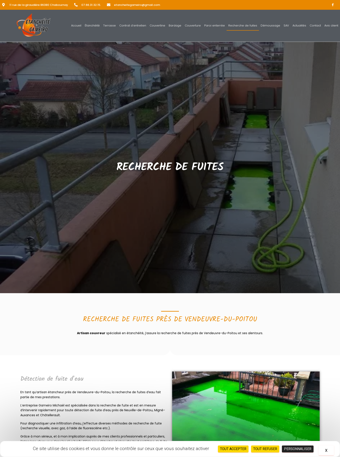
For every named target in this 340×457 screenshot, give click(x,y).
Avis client (331, 25)
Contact (315, 25)
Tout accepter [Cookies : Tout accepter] (233, 449)
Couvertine (157, 25)
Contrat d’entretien (132, 25)
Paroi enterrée (214, 25)
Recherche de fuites (242, 25)
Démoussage (270, 25)
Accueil (76, 25)
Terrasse (109, 25)
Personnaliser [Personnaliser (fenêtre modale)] (297, 449)
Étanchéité (92, 25)
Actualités (299, 25)
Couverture (193, 25)
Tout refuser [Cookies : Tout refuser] (265, 449)
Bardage (175, 25)
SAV (286, 25)
